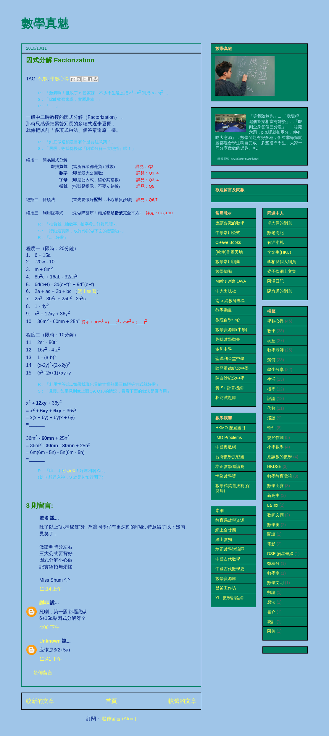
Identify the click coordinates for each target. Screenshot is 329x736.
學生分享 (275, 369)
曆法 (271, 602)
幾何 (271, 359)
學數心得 (59, 78)
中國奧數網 (225, 447)
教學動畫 (223, 310)
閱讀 (271, 534)
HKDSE (274, 466)
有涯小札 (275, 242)
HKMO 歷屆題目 (230, 427)
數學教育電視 (279, 476)
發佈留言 (42, 672)
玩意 (271, 340)
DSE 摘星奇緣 (280, 553)
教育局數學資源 (229, 520)
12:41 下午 (50, 659)
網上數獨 (223, 539)
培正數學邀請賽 (229, 466)
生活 (271, 379)
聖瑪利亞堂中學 (229, 358)
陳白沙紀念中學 (229, 378)
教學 (271, 330)
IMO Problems (228, 437)
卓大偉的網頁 (279, 223)
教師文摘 (275, 515)
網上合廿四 (225, 530)
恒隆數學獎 (225, 476)
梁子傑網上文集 (281, 271)
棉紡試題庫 (225, 397)
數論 (271, 592)
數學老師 (275, 350)
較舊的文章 (182, 701)
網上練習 (87, 291)
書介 (271, 611)
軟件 (271, 427)
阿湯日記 (275, 281)
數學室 (273, 573)
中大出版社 (225, 290)
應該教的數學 (279, 456)
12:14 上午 (50, 588)
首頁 (111, 701)
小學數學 (275, 447)
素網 (219, 510)
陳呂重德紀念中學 (232, 368)
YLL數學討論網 (229, 597)
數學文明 (275, 582)
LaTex (272, 505)
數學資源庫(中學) (231, 329)
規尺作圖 (275, 437)
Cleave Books (228, 242)
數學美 (273, 524)
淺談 (271, 418)
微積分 (273, 563)
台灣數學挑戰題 (229, 456)
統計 (271, 621)
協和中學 (223, 349)
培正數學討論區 (229, 549)
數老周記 (275, 232)
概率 (271, 389)
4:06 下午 (49, 627)
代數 (43, 78)
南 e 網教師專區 (230, 300)
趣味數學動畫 (227, 339)
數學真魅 (45, 23)
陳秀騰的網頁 (279, 290)
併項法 (69, 470)
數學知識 (223, 271)
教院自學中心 (227, 319)
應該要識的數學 (229, 223)
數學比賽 (275, 485)
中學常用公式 (227, 232)
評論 (271, 398)
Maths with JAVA (230, 281)
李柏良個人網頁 (281, 261)
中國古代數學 (227, 559)
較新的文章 (40, 701)
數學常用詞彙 (227, 261)
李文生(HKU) (279, 252)
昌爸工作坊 (225, 588)
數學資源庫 (225, 578)
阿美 (271, 631)
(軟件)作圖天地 (229, 252)
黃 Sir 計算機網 (229, 387)
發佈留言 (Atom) (119, 718)
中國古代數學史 (229, 568)
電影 (271, 544)
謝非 (44, 602)
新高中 (273, 495)
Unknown (50, 640)
